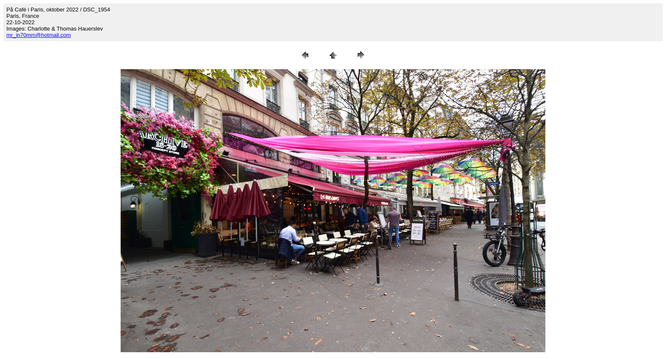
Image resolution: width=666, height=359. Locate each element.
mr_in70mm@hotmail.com (38, 35)
